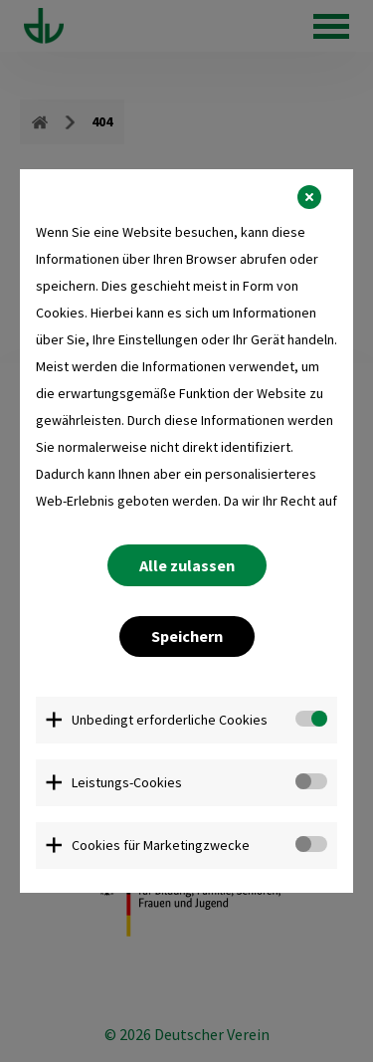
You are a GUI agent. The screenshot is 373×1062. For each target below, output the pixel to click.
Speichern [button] (187, 636)
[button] (309, 197)
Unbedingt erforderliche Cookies (170, 720)
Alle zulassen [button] (187, 565)
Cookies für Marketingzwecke (161, 845)
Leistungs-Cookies (127, 782)
